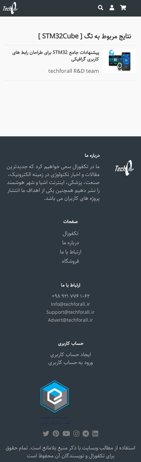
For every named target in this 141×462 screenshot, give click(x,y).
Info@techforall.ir (70, 304)
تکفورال (70, 233)
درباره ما (70, 243)
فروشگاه (70, 261)
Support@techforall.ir (70, 312)
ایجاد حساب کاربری (70, 354)
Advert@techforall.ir (70, 320)
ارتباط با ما (70, 252)
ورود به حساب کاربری (70, 362)
